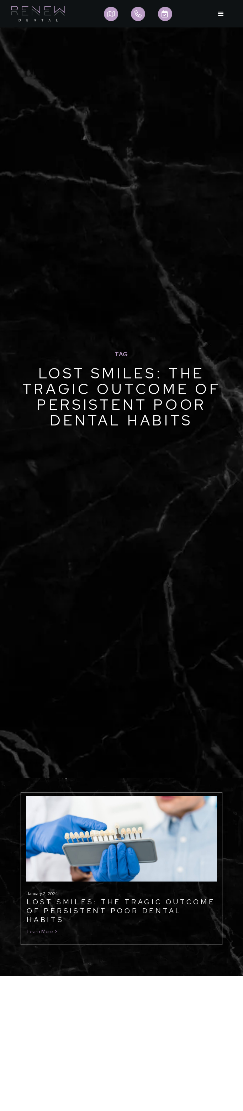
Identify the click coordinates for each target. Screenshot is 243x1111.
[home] (36, 13)
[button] (221, 14)
